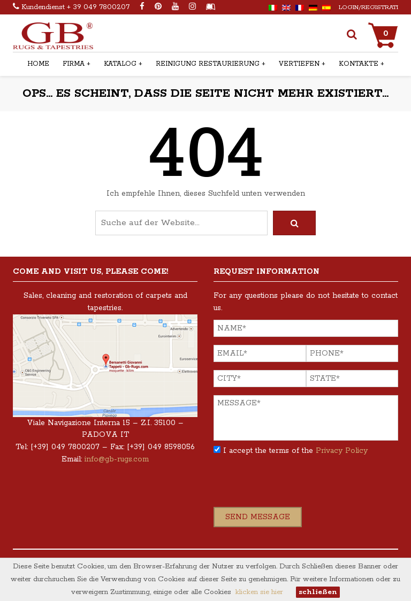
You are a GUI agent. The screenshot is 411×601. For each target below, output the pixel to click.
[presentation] (295, 486)
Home (38, 64)
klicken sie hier (259, 592)
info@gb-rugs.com (117, 459)
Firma (74, 64)
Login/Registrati (368, 7)
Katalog (120, 64)
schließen (318, 592)
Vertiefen (299, 64)
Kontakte (358, 64)
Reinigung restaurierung (208, 64)
